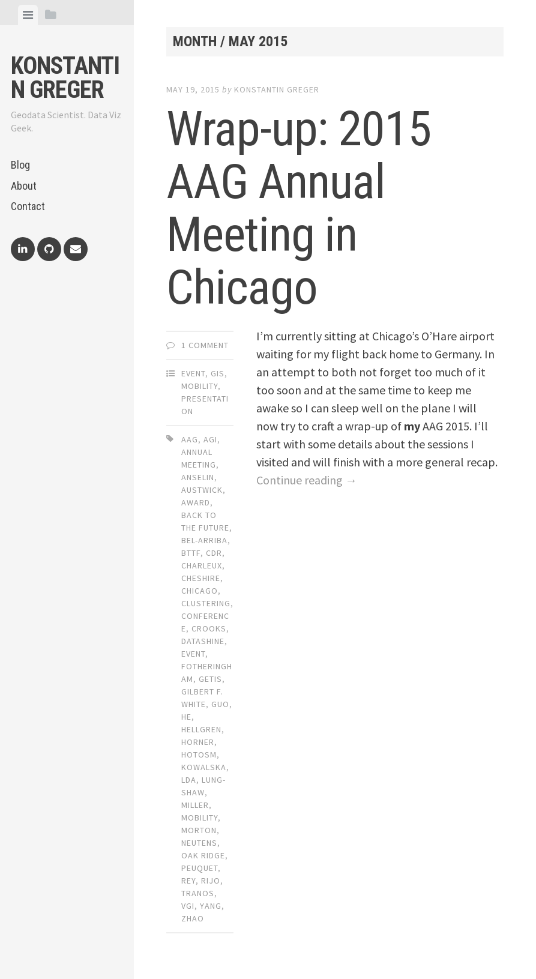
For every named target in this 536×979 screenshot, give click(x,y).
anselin (197, 477)
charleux (201, 565)
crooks (208, 628)
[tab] (28, 15)
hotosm (199, 754)
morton (199, 830)
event (193, 653)
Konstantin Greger (65, 78)
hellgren (201, 729)
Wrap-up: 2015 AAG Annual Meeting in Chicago (299, 208)
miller (195, 805)
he (186, 716)
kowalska (203, 767)
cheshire (200, 578)
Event (193, 373)
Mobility (199, 386)
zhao (192, 918)
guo (220, 704)
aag (189, 439)
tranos (197, 893)
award (195, 502)
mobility (199, 817)
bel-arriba (204, 540)
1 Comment (205, 345)
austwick (202, 489)
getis (210, 678)
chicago (199, 590)
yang (210, 905)
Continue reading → (306, 479)
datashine (202, 641)
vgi (187, 905)
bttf (190, 552)
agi (210, 439)
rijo (210, 880)
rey (188, 880)
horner (197, 742)
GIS (217, 373)
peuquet (199, 868)
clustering (205, 603)
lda (188, 779)
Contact (28, 206)
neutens (199, 842)
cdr (214, 552)
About (24, 185)
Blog (20, 164)
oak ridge (203, 855)
